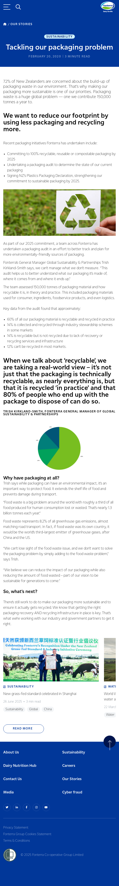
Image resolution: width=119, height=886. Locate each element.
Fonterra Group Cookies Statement (27, 834)
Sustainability (59, 36)
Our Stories (72, 779)
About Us (11, 752)
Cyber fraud (72, 792)
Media (8, 792)
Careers (68, 766)
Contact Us (12, 779)
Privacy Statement (15, 827)
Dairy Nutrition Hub (19, 766)
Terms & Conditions (16, 840)
